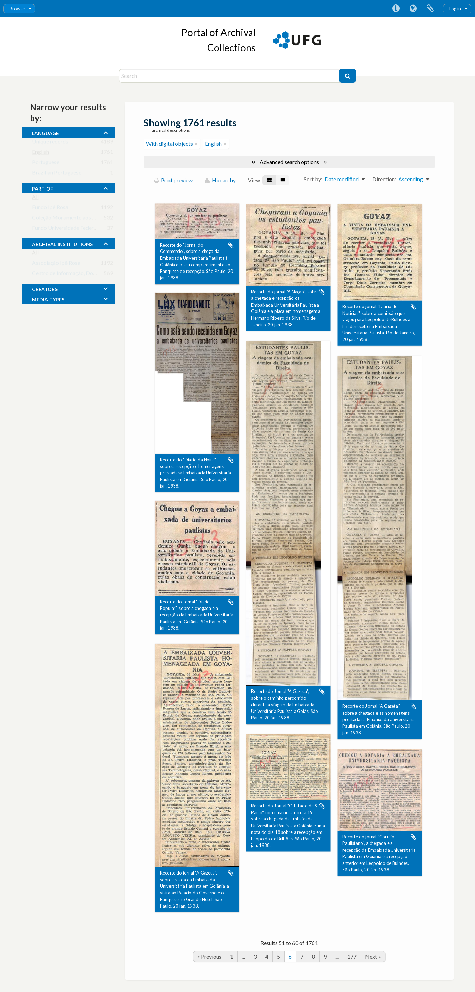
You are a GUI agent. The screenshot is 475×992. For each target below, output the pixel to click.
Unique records (50, 143)
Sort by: (313, 179)
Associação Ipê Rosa (56, 264)
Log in (455, 8)
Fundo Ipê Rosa (50, 208)
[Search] (230, 76)
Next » (373, 956)
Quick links (395, 8)
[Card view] (269, 180)
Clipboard (430, 8)
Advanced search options (289, 161)
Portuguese (45, 163)
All (35, 198)
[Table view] (282, 180)
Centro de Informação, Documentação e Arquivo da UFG (98, 274)
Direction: (384, 179)
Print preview (173, 180)
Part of (42, 188)
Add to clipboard (230, 245)
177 (352, 956)
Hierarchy (220, 180)
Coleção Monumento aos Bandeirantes (77, 219)
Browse (17, 8)
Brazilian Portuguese (56, 174)
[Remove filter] (196, 143)
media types (48, 299)
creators (45, 288)
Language (413, 8)
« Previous (209, 956)
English (40, 153)
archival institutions (62, 243)
